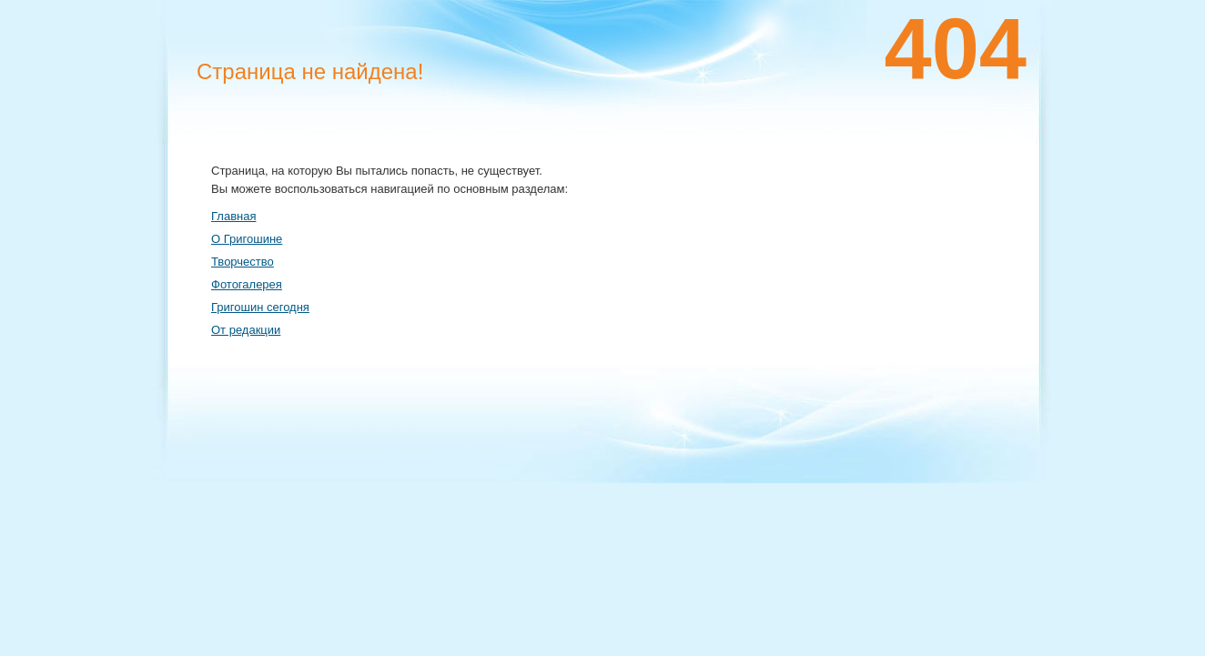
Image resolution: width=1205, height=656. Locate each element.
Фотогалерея (246, 284)
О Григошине (246, 239)
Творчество (242, 261)
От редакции (245, 330)
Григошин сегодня (260, 307)
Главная (233, 216)
